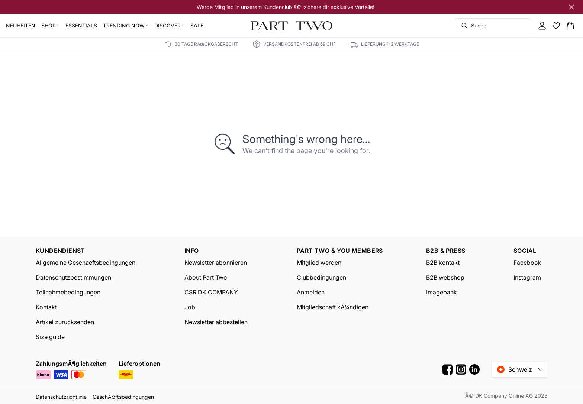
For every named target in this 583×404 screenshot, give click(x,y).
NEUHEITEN (20, 25)
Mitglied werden (319, 262)
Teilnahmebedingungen (68, 292)
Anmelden (311, 292)
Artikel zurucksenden (65, 322)
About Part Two (205, 277)
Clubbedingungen (321, 277)
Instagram (527, 277)
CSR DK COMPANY (211, 292)
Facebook (527, 262)
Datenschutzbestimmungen (73, 277)
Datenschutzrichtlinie (61, 397)
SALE (196, 25)
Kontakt (46, 307)
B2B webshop (445, 277)
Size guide (50, 337)
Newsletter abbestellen (216, 322)
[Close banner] (571, 7)
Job (189, 307)
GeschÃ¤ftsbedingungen (123, 397)
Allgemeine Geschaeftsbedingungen (85, 262)
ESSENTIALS (81, 25)
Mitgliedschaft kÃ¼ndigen (332, 307)
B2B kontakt (443, 262)
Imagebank (441, 292)
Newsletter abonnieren (215, 262)
